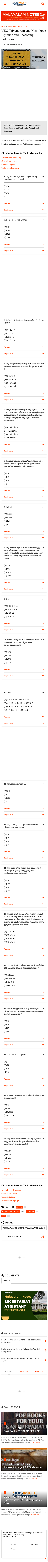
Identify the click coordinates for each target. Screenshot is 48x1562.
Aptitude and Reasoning (11, 158)
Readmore (36, 1443)
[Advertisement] (24, 95)
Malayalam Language (10, 168)
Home (3, 26)
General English (8, 165)
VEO (27, 26)
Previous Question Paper (15, 26)
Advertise (34, 1545)
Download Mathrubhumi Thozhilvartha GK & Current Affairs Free (23, 1500)
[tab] (24, 178)
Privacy (13, 1549)
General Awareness (9, 161)
